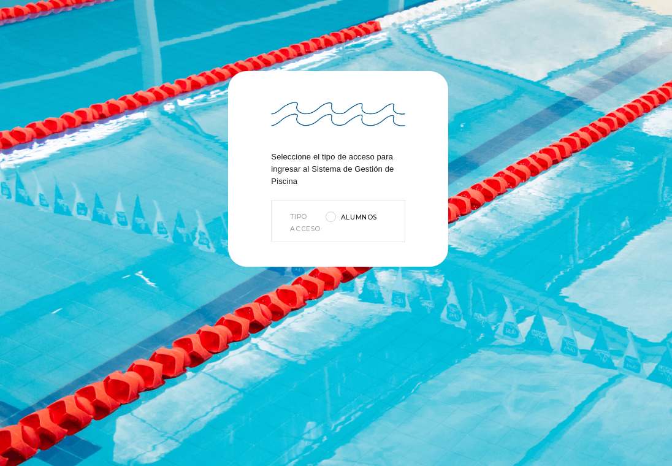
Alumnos (359, 217)
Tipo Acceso (304, 223)
